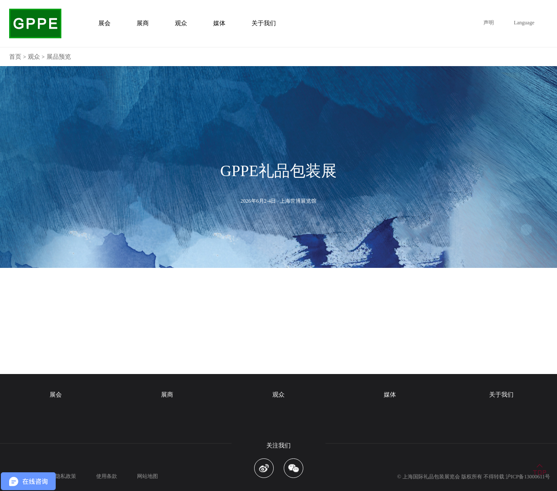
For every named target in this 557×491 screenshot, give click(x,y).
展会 (56, 394)
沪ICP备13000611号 (528, 477)
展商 (167, 394)
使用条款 (106, 476)
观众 (34, 56)
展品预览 (59, 56)
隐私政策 (65, 476)
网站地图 (147, 476)
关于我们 (501, 394)
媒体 (390, 394)
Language (524, 23)
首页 (15, 56)
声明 (488, 23)
